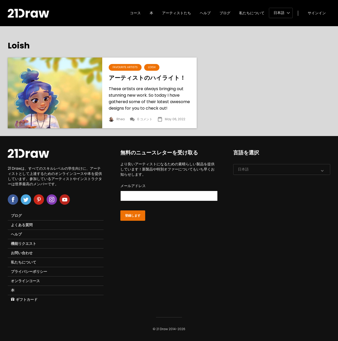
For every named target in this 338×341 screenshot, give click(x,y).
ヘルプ (205, 13)
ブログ (224, 13)
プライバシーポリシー (29, 271)
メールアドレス (168, 192)
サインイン (317, 13)
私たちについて (251, 13)
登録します (133, 215)
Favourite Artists (125, 67)
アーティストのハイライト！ (147, 78)
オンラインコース (25, 280)
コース (135, 13)
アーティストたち (176, 13)
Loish (152, 67)
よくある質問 (22, 225)
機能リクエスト (23, 243)
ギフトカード (24, 299)
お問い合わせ (22, 252)
